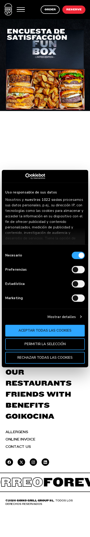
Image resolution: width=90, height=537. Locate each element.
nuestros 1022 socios (43, 199)
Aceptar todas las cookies (45, 330)
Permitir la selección (45, 344)
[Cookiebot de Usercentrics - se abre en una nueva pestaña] (25, 176)
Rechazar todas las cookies (45, 357)
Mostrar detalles (62, 317)
